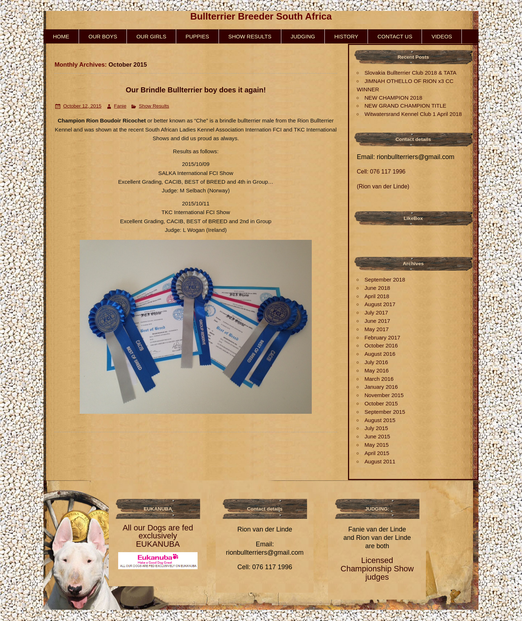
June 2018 (377, 288)
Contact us (394, 36)
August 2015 (379, 420)
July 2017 (376, 312)
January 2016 (381, 387)
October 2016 (381, 345)
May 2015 (376, 445)
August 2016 (379, 354)
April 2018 (376, 296)
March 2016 (378, 379)
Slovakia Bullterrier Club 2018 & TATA (410, 73)
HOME (61, 36)
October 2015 (381, 403)
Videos (441, 36)
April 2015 (376, 453)
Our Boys (102, 36)
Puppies (197, 36)
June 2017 (377, 321)
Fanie (120, 106)
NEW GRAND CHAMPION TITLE (405, 106)
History (346, 36)
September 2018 (384, 279)
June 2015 (377, 436)
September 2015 (384, 412)
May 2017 (376, 329)
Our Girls (151, 36)
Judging (303, 36)
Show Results (250, 36)
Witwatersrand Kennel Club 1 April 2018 (412, 114)
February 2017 (382, 337)
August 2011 (379, 461)
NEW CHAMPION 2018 (393, 98)
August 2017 (379, 304)
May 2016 (376, 370)
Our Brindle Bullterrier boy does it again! (196, 90)
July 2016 (376, 362)
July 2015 (376, 428)
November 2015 (383, 395)
